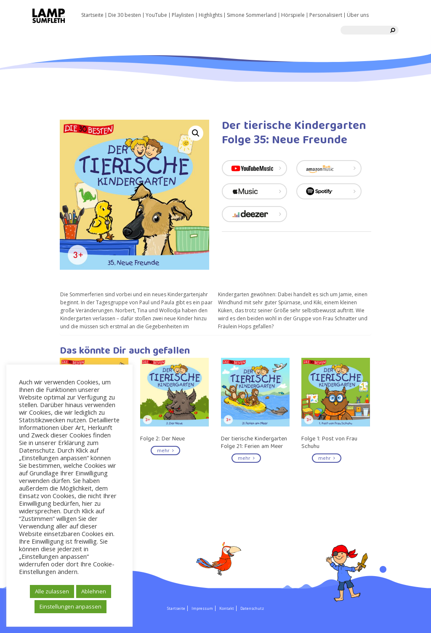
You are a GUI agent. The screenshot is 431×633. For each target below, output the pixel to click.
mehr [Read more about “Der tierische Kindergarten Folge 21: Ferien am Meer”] (246, 458)
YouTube (156, 15)
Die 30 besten (124, 15)
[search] (392, 30)
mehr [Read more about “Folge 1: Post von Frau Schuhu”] (326, 458)
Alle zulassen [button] (52, 591)
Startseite (92, 15)
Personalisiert (325, 15)
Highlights (210, 15)
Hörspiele (293, 15)
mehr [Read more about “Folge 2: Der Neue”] (165, 450)
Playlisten (183, 15)
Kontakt (226, 608)
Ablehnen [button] (93, 591)
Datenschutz (252, 608)
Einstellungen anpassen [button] (70, 606)
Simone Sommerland (252, 15)
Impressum (202, 608)
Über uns (358, 15)
